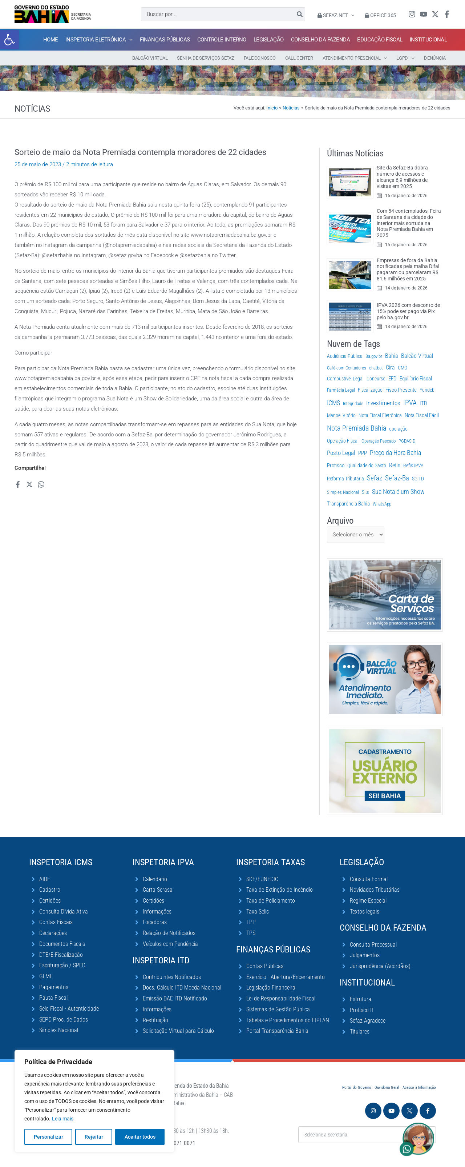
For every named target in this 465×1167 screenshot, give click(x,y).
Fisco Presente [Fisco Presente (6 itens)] (401, 390)
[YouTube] (423, 14)
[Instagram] (412, 14)
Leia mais (62, 1119)
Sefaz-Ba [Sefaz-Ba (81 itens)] (397, 478)
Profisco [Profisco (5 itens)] (335, 465)
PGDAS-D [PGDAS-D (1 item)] (407, 441)
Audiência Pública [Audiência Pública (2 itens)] (345, 356)
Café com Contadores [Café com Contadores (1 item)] (346, 368)
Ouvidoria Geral (387, 1087)
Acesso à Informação (419, 1087)
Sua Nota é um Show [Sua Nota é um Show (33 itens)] (398, 491)
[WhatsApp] (41, 484)
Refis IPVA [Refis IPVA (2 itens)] (413, 465)
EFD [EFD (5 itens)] (392, 378)
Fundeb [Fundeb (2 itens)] (427, 390)
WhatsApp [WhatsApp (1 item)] (382, 504)
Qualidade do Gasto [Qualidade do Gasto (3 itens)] (366, 466)
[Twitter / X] (435, 14)
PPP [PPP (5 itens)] (362, 453)
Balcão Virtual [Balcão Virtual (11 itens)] (417, 355)
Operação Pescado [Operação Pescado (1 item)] (378, 441)
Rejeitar (94, 1137)
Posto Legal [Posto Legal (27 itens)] (341, 452)
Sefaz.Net (336, 15)
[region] (94, 1101)
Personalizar (48, 1137)
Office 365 (380, 15)
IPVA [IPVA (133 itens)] (410, 403)
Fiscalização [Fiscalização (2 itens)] (370, 390)
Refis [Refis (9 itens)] (394, 465)
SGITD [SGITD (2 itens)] (418, 478)
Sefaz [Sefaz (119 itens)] (374, 478)
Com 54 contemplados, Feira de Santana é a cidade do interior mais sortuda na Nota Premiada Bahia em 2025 (409, 223)
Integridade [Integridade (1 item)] (353, 403)
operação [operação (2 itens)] (398, 429)
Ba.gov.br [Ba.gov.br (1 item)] (373, 356)
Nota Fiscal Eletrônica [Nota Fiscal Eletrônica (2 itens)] (380, 415)
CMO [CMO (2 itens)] (402, 368)
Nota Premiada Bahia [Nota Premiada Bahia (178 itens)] (356, 428)
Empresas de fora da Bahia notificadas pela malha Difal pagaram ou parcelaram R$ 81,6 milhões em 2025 (408, 269)
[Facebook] (446, 14)
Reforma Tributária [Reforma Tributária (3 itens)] (345, 479)
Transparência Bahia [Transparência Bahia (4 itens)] (348, 503)
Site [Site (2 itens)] (365, 492)
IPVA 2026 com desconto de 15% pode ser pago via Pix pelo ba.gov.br (408, 311)
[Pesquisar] (300, 14)
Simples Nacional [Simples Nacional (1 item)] (343, 492)
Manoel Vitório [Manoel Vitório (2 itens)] (341, 415)
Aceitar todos (140, 1137)
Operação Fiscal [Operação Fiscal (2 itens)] (343, 441)
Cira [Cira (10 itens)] (390, 367)
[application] (351, 15)
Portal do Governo (356, 1087)
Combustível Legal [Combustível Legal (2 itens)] (345, 378)
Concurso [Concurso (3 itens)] (376, 379)
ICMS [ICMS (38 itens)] (333, 403)
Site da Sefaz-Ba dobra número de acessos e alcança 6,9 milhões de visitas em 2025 (402, 177)
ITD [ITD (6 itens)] (423, 403)
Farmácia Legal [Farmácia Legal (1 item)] (341, 390)
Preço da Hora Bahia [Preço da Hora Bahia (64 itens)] (395, 453)
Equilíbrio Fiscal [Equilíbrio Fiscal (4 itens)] (416, 378)
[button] (9, 39)
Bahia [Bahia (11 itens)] (391, 355)
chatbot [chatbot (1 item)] (376, 368)
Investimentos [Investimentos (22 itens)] (383, 403)
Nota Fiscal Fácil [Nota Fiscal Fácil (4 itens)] (422, 415)
